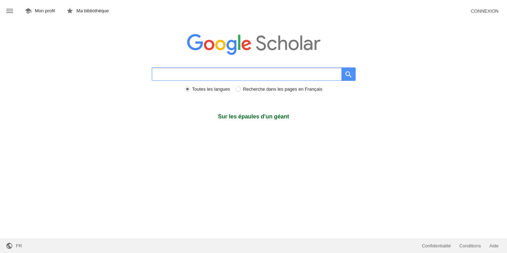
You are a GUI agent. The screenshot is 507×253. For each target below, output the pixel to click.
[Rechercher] (247, 74)
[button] (9, 11)
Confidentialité (436, 245)
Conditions (470, 245)
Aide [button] (494, 245)
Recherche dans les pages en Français (282, 89)
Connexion (485, 11)
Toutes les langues (211, 89)
